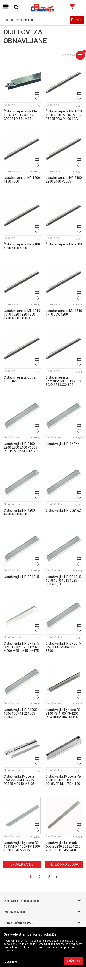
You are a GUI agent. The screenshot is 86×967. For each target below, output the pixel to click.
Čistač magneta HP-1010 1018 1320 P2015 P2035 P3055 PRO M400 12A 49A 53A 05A (64, 116)
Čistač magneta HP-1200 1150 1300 (22, 179)
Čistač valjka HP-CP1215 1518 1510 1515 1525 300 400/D (63, 580)
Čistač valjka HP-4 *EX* (62, 444)
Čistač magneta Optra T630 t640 (20, 379)
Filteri (76, 20)
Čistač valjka (12, 437)
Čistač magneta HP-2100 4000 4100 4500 (22, 246)
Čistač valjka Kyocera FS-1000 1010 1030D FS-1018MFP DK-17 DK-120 (63, 780)
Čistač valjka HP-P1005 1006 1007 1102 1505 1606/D (20, 713)
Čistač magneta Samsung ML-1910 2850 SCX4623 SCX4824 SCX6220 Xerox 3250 (63, 383)
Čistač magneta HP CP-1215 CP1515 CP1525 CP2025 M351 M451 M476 (20, 116)
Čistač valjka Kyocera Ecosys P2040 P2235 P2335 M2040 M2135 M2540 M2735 (19, 782)
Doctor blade (11, 105)
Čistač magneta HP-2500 (64, 244)
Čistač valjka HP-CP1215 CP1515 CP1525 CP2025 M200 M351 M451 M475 (21, 647)
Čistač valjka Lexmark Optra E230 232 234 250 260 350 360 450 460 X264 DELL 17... (63, 848)
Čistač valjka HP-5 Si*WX (63, 510)
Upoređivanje (22, 864)
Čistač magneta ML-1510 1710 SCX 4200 (64, 312)
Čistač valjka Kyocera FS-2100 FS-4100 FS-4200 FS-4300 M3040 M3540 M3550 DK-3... (63, 715)
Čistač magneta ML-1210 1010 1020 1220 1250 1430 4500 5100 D (22, 314)
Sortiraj (9, 19)
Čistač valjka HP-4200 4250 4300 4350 (19, 512)
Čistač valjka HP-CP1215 (21, 577)
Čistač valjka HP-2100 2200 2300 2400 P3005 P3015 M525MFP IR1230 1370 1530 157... (21, 449)
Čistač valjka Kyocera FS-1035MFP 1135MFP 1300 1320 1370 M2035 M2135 (22, 848)
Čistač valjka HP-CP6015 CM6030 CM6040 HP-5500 (63, 647)
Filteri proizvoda (64, 864)
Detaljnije (11, 961)
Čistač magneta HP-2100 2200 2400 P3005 (64, 179)
